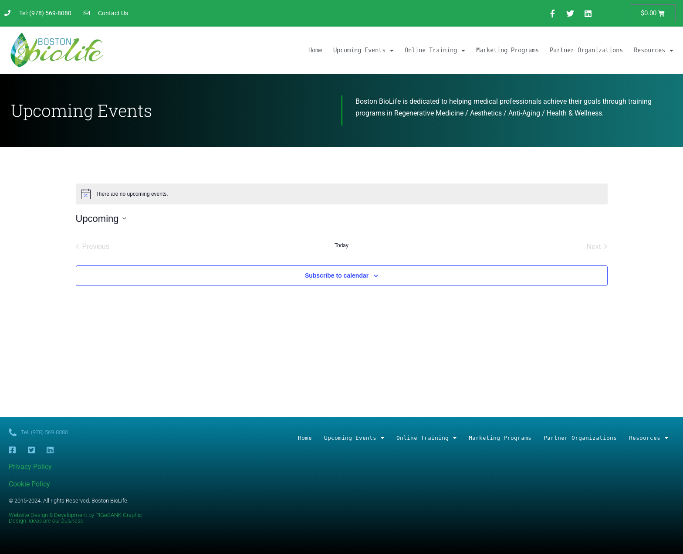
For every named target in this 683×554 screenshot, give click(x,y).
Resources (653, 50)
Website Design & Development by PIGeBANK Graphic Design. (75, 518)
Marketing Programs (507, 50)
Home (315, 50)
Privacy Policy (30, 466)
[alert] (342, 194)
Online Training (435, 50)
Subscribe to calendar (337, 275)
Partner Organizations (586, 50)
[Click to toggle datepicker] (101, 218)
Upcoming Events (363, 50)
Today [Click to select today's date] (341, 245)
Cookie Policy (29, 484)
